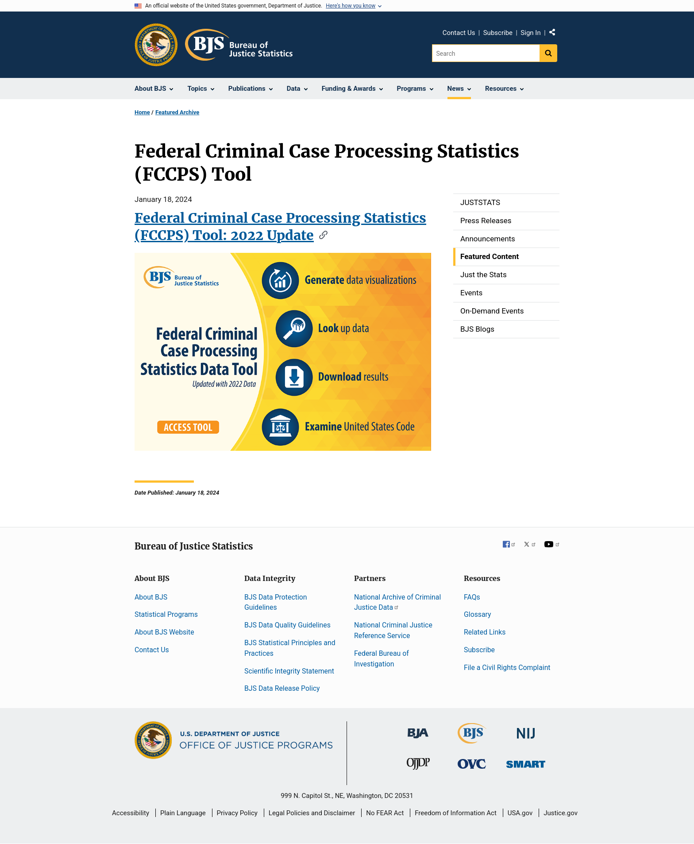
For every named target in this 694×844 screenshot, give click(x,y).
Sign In (530, 33)
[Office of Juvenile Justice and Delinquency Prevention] (418, 765)
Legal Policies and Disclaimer (312, 813)
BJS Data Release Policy (282, 688)
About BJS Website (164, 632)
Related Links (484, 632)
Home (142, 112)
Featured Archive (177, 112)
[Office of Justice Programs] (156, 44)
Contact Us (459, 33)
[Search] (486, 53)
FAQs (472, 597)
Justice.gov (561, 813)
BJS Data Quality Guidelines (287, 625)
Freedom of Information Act (456, 813)
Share (555, 34)
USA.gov (520, 813)
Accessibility (130, 813)
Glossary (477, 614)
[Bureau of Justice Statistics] (472, 740)
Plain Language (183, 813)
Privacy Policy (237, 813)
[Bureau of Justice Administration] (418, 729)
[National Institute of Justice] (526, 729)
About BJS (151, 597)
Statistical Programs (166, 614)
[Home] (239, 45)
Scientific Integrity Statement (289, 671)
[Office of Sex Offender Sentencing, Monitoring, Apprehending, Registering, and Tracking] (525, 761)
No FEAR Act (385, 813)
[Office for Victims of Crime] (472, 763)
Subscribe (498, 33)
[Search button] (548, 53)
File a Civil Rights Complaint (507, 667)
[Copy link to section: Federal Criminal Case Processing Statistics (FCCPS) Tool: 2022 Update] (320, 234)
